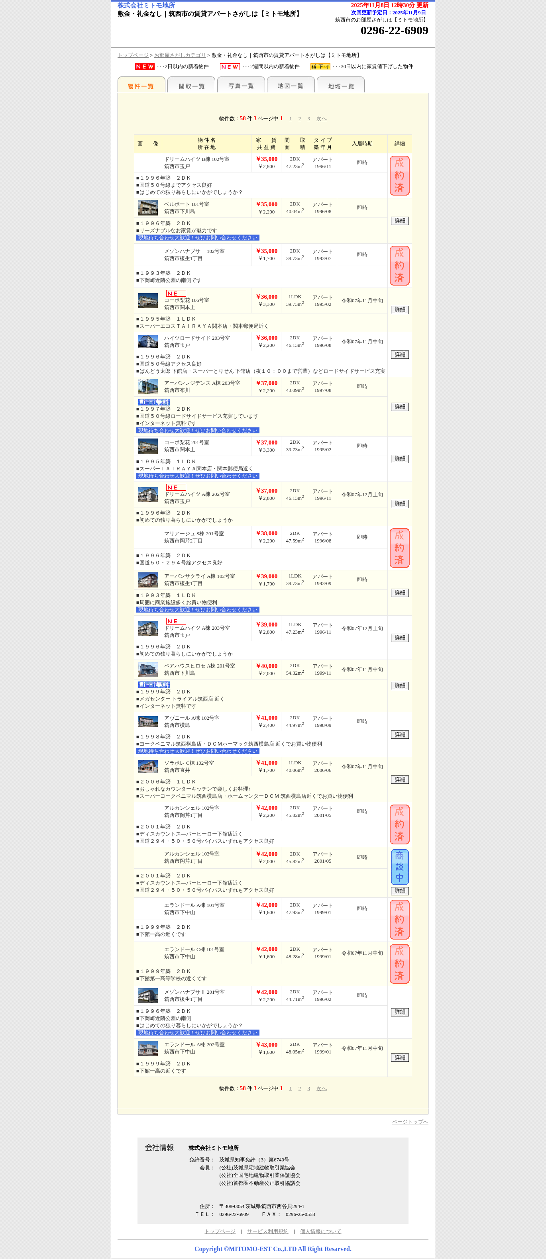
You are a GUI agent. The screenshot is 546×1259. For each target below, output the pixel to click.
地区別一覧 (141, 84)
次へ (321, 118)
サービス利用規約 (268, 1231)
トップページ (133, 55)
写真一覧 (241, 84)
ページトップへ (410, 1122)
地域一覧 (341, 84)
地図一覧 (291, 84)
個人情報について (321, 1231)
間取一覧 (191, 84)
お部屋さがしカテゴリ (180, 55)
